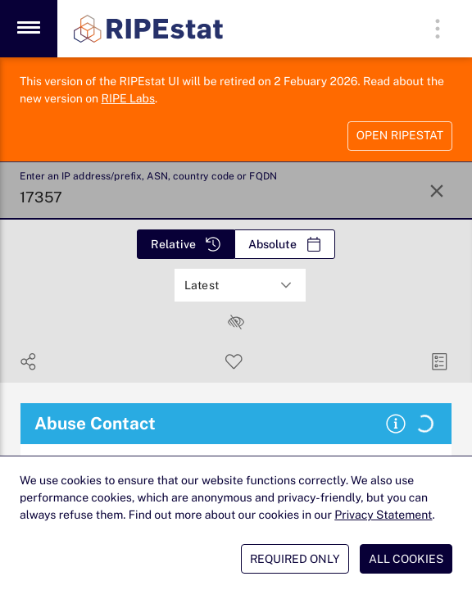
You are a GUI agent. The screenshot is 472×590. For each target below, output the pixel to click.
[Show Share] (28, 362)
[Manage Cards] (440, 362)
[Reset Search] (437, 191)
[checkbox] (236, 322)
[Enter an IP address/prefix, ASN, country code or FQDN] (215, 191)
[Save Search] (234, 362)
